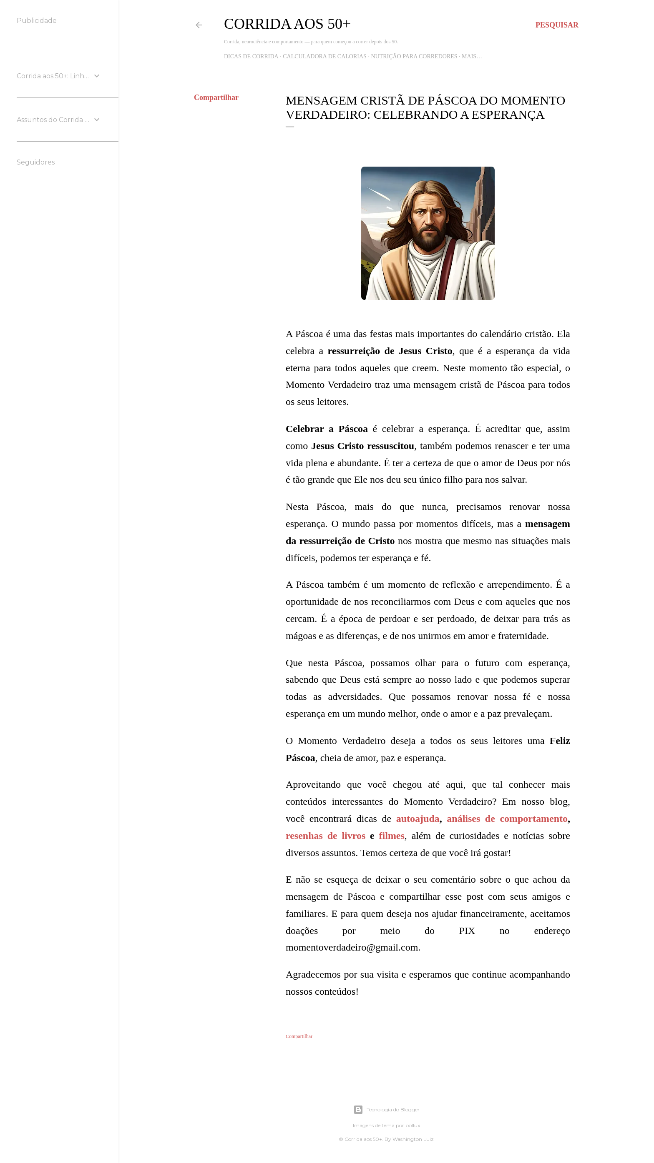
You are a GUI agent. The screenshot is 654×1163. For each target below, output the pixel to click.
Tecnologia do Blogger (386, 1110)
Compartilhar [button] (216, 97)
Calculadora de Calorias (325, 56)
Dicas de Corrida (251, 56)
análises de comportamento (507, 818)
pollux (412, 1125)
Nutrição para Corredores (414, 56)
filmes (392, 835)
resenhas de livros (325, 835)
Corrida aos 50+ (287, 23)
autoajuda (418, 818)
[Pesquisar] (557, 25)
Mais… (472, 56)
